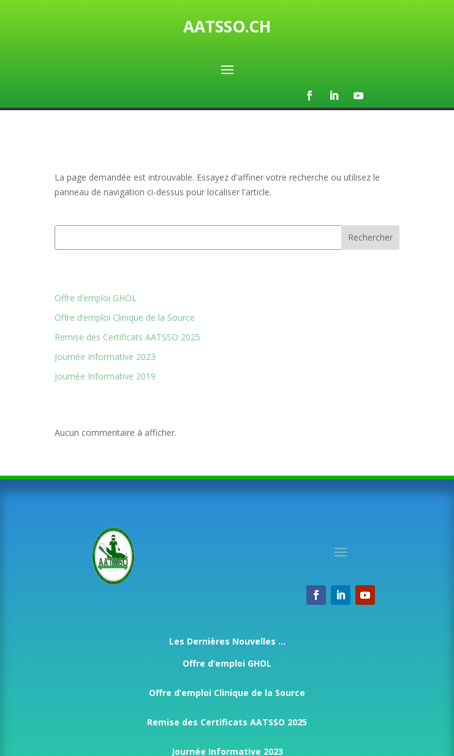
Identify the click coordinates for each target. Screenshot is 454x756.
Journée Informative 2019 (105, 376)
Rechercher (370, 237)
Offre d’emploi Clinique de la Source (125, 317)
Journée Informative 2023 (105, 356)
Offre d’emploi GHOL (96, 298)
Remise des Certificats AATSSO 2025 (127, 337)
